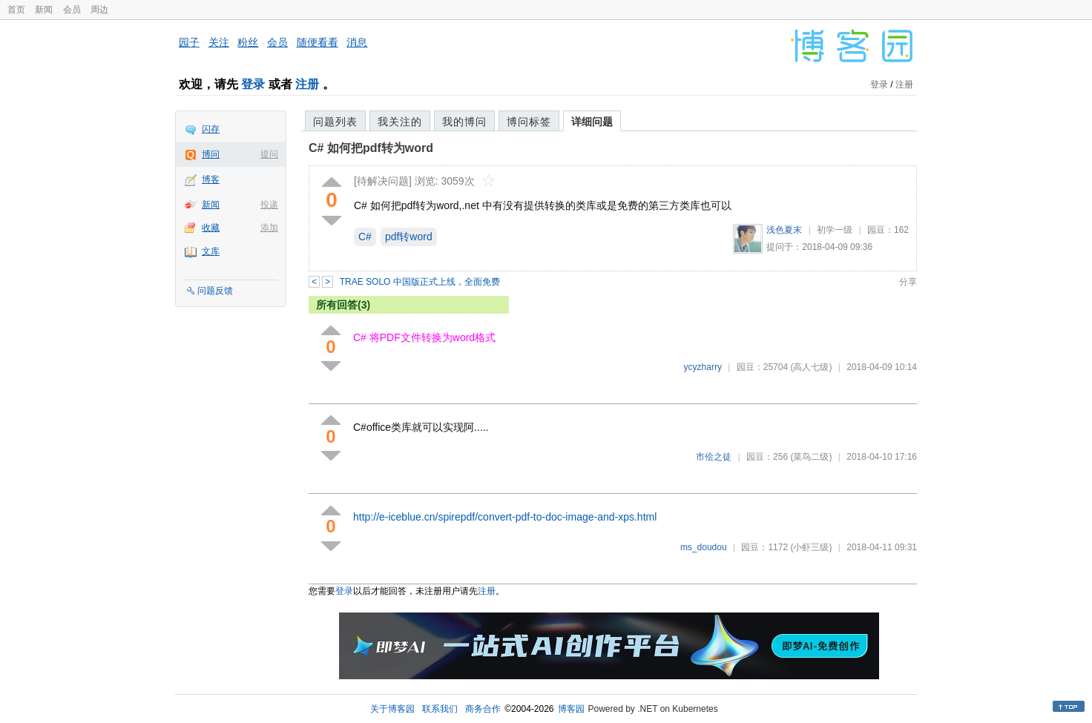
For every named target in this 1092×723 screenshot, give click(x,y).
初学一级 (834, 230)
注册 (307, 84)
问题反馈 (215, 290)
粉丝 (247, 42)
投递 (269, 204)
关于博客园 (392, 709)
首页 (16, 9)
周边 (99, 9)
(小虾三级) (811, 547)
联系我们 (440, 709)
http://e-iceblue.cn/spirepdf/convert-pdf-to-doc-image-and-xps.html (505, 517)
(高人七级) (811, 367)
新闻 (44, 9)
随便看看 (317, 42)
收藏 (211, 227)
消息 (356, 42)
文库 (211, 251)
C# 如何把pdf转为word (371, 148)
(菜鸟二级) (811, 457)
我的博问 (464, 122)
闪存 (211, 129)
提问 (269, 154)
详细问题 (592, 122)
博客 (211, 179)
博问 (211, 154)
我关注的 (400, 122)
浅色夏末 (784, 230)
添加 (269, 227)
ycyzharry (703, 367)
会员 (72, 9)
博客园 (571, 709)
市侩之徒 (713, 457)
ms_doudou (703, 547)
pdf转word (408, 236)
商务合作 (483, 709)
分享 (908, 282)
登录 (253, 84)
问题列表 (335, 122)
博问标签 (529, 122)
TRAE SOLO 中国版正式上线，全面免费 (420, 282)
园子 (189, 42)
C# (365, 236)
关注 (218, 42)
